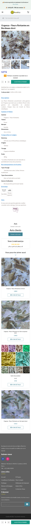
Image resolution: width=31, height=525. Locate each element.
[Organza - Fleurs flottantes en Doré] (15, 272)
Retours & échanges (6, 486)
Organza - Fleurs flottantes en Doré (15, 288)
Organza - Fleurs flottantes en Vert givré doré (15, 421)
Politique (3, 483)
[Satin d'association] (15, 359)
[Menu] (2, 12)
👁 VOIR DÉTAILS (15, 295)
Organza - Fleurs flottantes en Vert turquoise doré (15, 332)
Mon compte (19, 480)
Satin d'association (15, 375)
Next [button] (28, 64)
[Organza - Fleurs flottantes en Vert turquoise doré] (15, 315)
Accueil (3, 477)
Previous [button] (2, 64)
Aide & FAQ (19, 486)
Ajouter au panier (20, 82)
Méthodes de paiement (22, 483)
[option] (15, 45)
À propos (18, 477)
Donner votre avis (15, 234)
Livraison (3, 489)
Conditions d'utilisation (8, 480)
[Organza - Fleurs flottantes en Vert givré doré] (15, 404)
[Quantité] (5, 82)
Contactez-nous (20, 489)
